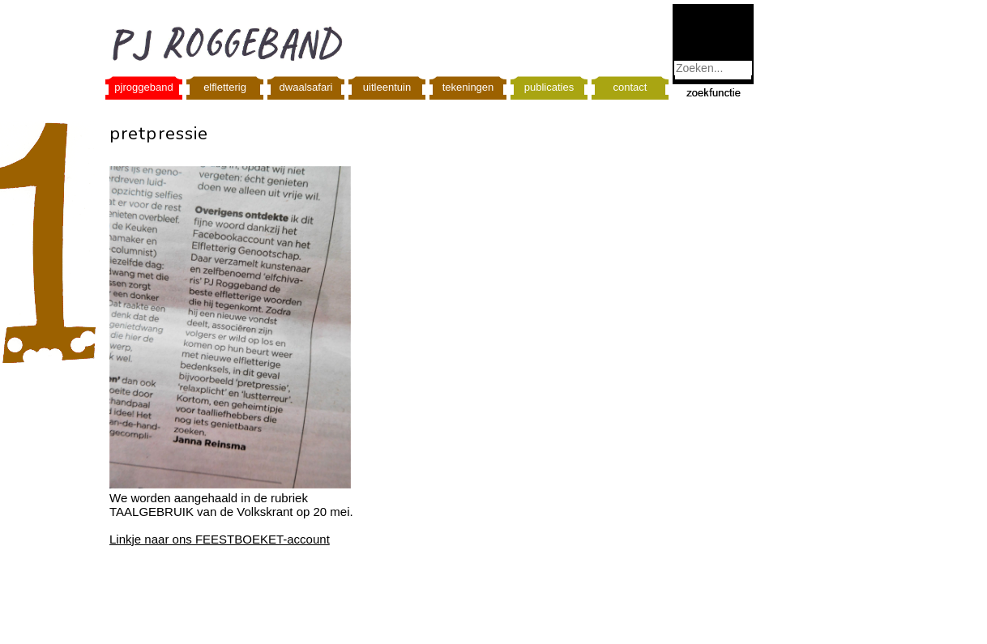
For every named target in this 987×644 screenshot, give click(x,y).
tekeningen (468, 87)
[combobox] (713, 68)
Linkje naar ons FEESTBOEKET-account (219, 539)
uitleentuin (387, 87)
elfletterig (224, 87)
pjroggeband (143, 87)
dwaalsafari (306, 87)
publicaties (549, 87)
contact (630, 87)
